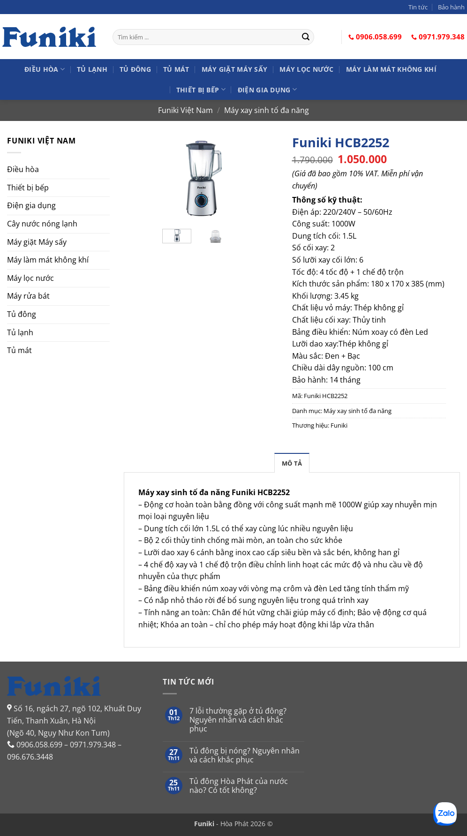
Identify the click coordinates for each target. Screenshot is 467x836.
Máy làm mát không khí (391, 69)
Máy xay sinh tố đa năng (266, 110)
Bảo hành (451, 7)
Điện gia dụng (267, 89)
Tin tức (418, 7)
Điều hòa (44, 69)
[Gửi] (306, 37)
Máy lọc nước (306, 69)
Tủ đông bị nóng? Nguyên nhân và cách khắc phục (244, 755)
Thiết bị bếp (201, 89)
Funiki (339, 425)
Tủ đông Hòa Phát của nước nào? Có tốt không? (238, 786)
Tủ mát (176, 69)
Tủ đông (135, 69)
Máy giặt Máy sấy (235, 69)
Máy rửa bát (28, 296)
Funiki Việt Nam (185, 110)
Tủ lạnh (92, 69)
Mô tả (292, 463)
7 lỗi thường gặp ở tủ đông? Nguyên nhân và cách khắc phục (237, 720)
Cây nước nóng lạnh (42, 223)
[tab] (291, 463)
